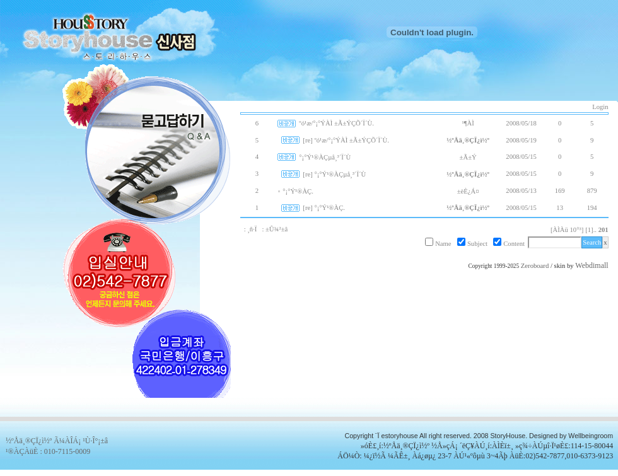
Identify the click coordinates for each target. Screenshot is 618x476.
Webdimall (591, 265)
